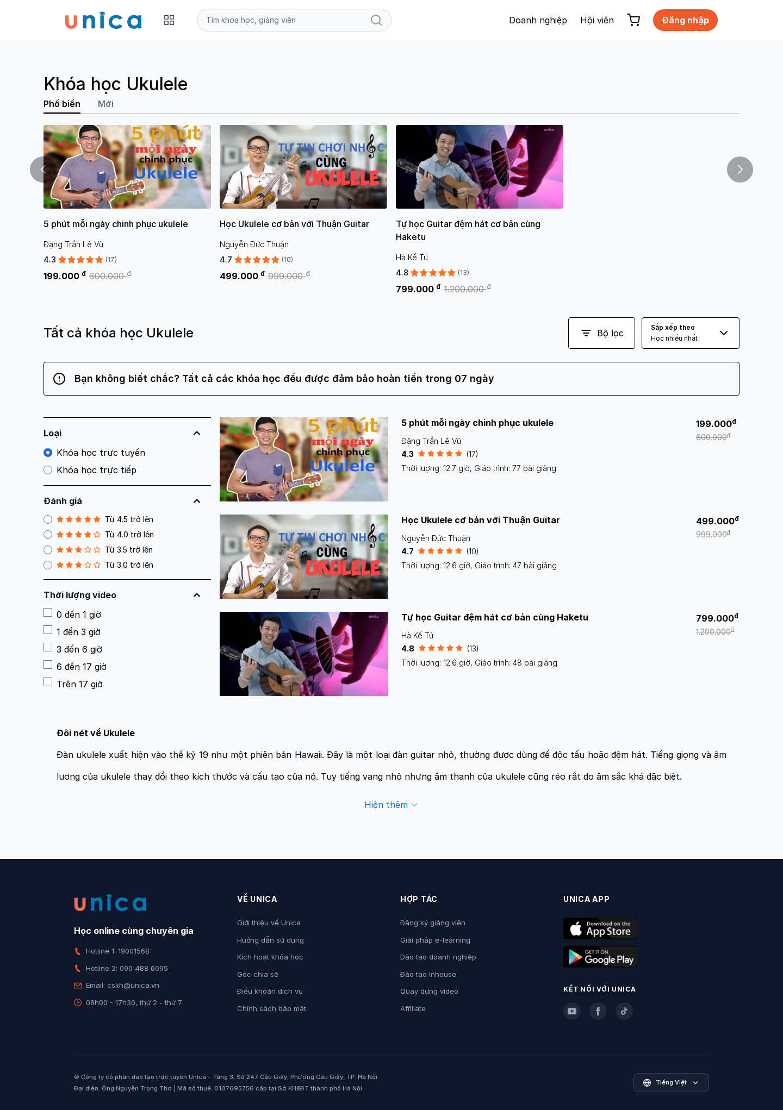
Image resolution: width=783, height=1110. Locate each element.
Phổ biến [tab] (62, 103)
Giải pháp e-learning (435, 940)
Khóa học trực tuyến (94, 452)
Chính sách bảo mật (271, 1008)
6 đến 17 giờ (75, 666)
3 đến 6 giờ (73, 649)
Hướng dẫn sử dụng (270, 940)
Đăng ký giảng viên (432, 922)
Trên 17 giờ (73, 683)
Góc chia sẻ (257, 974)
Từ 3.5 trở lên (98, 549)
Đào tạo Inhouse (428, 974)
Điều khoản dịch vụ (270, 991)
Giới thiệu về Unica (269, 922)
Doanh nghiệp (538, 20)
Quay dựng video (429, 991)
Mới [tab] (106, 103)
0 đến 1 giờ (72, 614)
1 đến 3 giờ (72, 631)
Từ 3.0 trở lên (98, 565)
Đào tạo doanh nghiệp (438, 956)
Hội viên (597, 20)
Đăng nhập (685, 20)
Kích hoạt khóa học (270, 956)
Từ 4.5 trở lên (98, 519)
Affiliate (413, 1008)
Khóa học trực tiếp (90, 470)
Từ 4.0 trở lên (99, 534)
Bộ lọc (602, 333)
